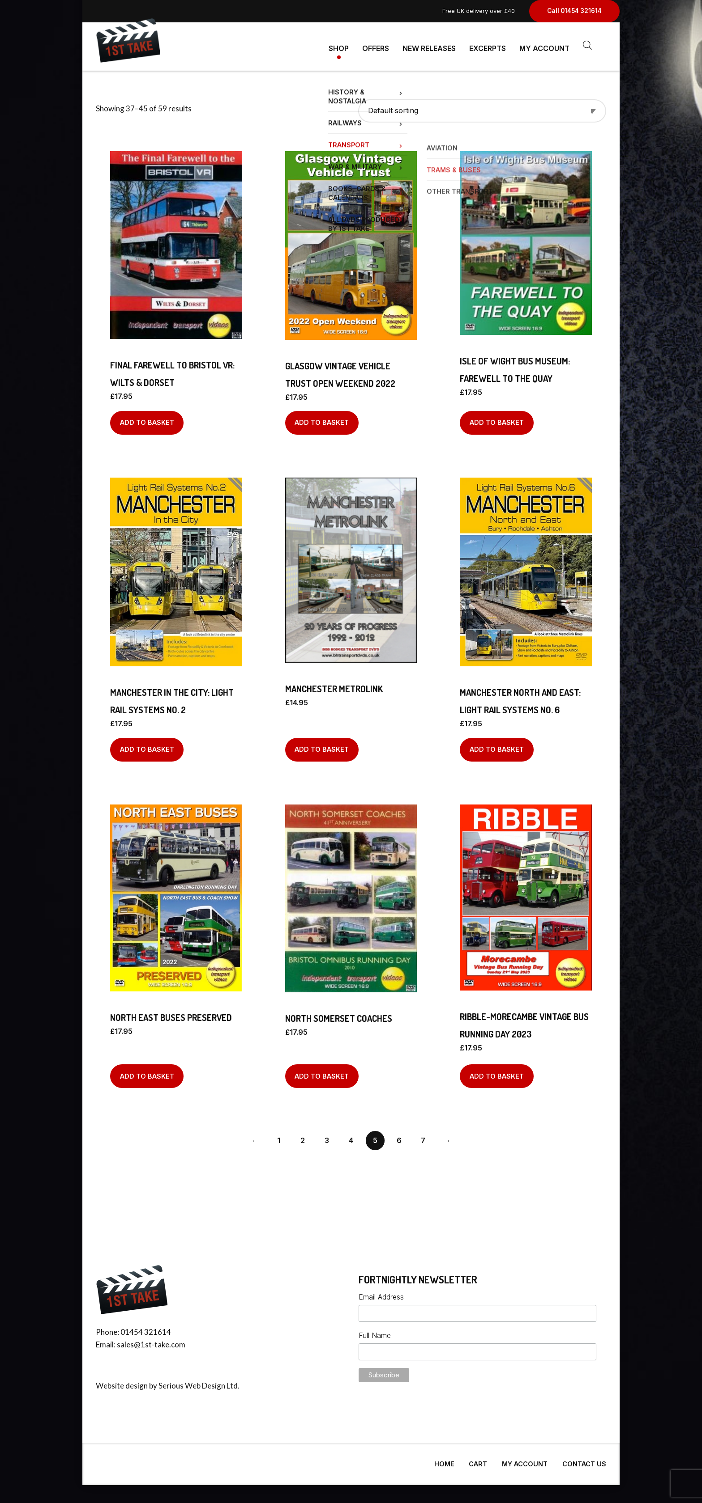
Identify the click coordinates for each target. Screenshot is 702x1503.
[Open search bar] (587, 45)
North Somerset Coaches (338, 1014)
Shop (339, 44)
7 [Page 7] (423, 1136)
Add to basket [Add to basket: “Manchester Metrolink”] (322, 745)
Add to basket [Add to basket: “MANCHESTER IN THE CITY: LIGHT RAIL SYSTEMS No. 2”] (147, 745)
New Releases (429, 44)
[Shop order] (482, 107)
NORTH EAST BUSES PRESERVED (171, 1014)
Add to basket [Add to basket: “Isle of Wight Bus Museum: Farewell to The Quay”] (497, 419)
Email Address (381, 1293)
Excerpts (487, 44)
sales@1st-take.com (151, 1341)
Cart (478, 1460)
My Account (544, 44)
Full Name (375, 1331)
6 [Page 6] (399, 1136)
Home (444, 1460)
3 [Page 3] (327, 1136)
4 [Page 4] (351, 1136)
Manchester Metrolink (334, 685)
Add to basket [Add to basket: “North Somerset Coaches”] (322, 1072)
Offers (375, 44)
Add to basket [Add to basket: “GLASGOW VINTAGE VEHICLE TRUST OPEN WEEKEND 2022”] (322, 419)
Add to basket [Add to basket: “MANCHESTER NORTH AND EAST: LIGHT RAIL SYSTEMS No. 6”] (497, 745)
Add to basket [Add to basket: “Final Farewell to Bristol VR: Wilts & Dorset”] (147, 419)
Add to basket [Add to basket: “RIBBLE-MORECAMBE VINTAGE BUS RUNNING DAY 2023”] (497, 1072)
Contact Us (584, 1460)
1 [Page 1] (278, 1136)
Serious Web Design (191, 1382)
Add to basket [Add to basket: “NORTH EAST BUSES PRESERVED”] (147, 1072)
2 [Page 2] (302, 1136)
